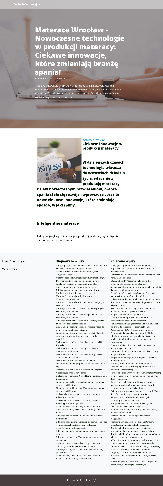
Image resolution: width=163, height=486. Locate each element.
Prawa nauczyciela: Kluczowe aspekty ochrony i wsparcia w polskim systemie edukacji (79, 457)
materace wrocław (94, 139)
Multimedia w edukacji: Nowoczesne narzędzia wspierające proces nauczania (79, 371)
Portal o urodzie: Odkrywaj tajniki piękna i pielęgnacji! (131, 417)
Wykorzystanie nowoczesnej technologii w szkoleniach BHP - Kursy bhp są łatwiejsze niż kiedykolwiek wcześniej (133, 366)
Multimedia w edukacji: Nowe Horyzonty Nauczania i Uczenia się (81, 377)
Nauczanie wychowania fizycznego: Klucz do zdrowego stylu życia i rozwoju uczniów (78, 445)
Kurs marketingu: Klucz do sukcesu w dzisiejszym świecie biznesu (80, 304)
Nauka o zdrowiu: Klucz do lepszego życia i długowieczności (77, 273)
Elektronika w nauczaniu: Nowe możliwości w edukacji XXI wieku (78, 396)
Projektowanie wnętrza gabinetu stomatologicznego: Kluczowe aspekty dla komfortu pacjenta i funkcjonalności (131, 317)
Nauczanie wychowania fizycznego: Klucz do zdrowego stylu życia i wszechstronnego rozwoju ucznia (80, 409)
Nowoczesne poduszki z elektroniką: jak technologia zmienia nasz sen (130, 399)
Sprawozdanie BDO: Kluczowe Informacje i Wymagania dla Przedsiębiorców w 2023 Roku (133, 331)
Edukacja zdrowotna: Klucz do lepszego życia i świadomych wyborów (79, 316)
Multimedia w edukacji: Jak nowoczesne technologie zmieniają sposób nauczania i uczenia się (80, 363)
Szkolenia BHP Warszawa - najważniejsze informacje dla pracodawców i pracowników (132, 429)
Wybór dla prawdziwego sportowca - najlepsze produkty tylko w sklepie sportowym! (134, 463)
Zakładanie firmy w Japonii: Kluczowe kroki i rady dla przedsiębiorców (134, 353)
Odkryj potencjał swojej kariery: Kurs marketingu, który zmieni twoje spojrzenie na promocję (80, 279)
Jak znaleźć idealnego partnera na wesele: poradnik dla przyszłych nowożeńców (136, 288)
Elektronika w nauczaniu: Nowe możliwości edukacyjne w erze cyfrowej (77, 402)
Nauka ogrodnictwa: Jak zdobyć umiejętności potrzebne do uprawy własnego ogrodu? (78, 285)
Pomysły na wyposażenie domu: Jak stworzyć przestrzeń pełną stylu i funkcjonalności (132, 423)
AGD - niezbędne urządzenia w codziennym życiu (134, 440)
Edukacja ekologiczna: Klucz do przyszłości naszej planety (80, 432)
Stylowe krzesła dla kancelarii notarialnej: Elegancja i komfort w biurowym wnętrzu (131, 451)
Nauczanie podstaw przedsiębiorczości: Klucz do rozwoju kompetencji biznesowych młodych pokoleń (80, 336)
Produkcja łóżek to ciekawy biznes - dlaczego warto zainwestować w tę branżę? (133, 294)
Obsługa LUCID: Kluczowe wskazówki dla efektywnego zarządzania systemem (131, 282)
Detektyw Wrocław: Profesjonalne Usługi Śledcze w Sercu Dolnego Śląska (136, 276)
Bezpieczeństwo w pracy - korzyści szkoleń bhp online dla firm (134, 359)
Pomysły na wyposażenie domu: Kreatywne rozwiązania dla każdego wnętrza (131, 405)
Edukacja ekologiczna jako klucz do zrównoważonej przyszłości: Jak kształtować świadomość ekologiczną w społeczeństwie (81, 424)
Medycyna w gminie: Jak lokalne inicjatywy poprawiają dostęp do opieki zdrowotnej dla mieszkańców (132, 268)
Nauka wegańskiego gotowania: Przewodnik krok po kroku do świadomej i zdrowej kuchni (134, 325)
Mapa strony (9, 268)
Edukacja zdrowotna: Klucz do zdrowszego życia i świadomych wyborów (80, 310)
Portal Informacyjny (26, 4)
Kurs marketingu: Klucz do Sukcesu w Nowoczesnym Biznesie (74, 297)
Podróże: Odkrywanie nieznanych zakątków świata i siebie (136, 457)
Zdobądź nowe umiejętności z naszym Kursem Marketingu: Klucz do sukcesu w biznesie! (78, 291)
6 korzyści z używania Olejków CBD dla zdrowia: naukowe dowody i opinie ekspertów (134, 310)
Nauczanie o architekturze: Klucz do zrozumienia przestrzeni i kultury (80, 383)
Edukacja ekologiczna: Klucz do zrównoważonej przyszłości (79, 417)
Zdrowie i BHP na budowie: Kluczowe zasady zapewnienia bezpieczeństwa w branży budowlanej (135, 445)
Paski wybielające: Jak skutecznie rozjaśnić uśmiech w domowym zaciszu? (135, 346)
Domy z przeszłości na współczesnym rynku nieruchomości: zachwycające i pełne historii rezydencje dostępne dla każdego (132, 385)
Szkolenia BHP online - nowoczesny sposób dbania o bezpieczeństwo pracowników (135, 435)
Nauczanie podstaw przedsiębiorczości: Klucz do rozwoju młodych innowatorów (80, 328)
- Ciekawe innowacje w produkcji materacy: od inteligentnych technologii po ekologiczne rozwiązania (133, 339)
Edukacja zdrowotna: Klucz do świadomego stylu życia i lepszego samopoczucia (80, 322)
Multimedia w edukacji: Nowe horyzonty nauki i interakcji (79, 343)
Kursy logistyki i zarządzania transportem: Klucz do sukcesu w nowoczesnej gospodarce (81, 267)
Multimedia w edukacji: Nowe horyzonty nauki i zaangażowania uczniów (79, 356)
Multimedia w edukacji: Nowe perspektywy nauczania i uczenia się (77, 350)
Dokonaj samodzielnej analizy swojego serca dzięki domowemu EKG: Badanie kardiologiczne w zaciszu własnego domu (135, 302)
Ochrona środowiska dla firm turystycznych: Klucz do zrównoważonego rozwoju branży (135, 392)
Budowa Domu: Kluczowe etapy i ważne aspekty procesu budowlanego (134, 411)
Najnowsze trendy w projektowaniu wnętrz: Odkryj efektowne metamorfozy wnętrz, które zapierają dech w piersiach (136, 375)
